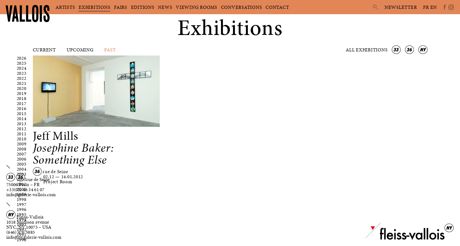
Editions (142, 7)
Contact (277, 7)
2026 (22, 58)
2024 (22, 68)
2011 (22, 134)
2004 (22, 169)
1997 (22, 204)
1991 (22, 234)
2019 (22, 93)
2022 (22, 78)
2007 (22, 154)
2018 (22, 98)
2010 (22, 139)
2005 (22, 164)
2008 (22, 149)
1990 (22, 240)
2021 (22, 83)
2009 (22, 144)
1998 (22, 199)
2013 (22, 123)
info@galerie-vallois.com (31, 194)
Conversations (241, 7)
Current (44, 50)
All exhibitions (367, 50)
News (165, 7)
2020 (22, 88)
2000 (22, 189)
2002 (22, 179)
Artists (65, 7)
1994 (22, 219)
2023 (22, 73)
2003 (22, 174)
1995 (22, 214)
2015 (22, 113)
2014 (22, 118)
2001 (22, 184)
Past (110, 50)
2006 (22, 159)
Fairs (120, 7)
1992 (22, 229)
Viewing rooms (196, 7)
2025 (22, 63)
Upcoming (80, 50)
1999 (22, 194)
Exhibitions (94, 7)
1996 (22, 209)
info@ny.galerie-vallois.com (33, 237)
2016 (22, 108)
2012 (22, 129)
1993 (22, 224)
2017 (22, 103)
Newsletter (401, 7)
